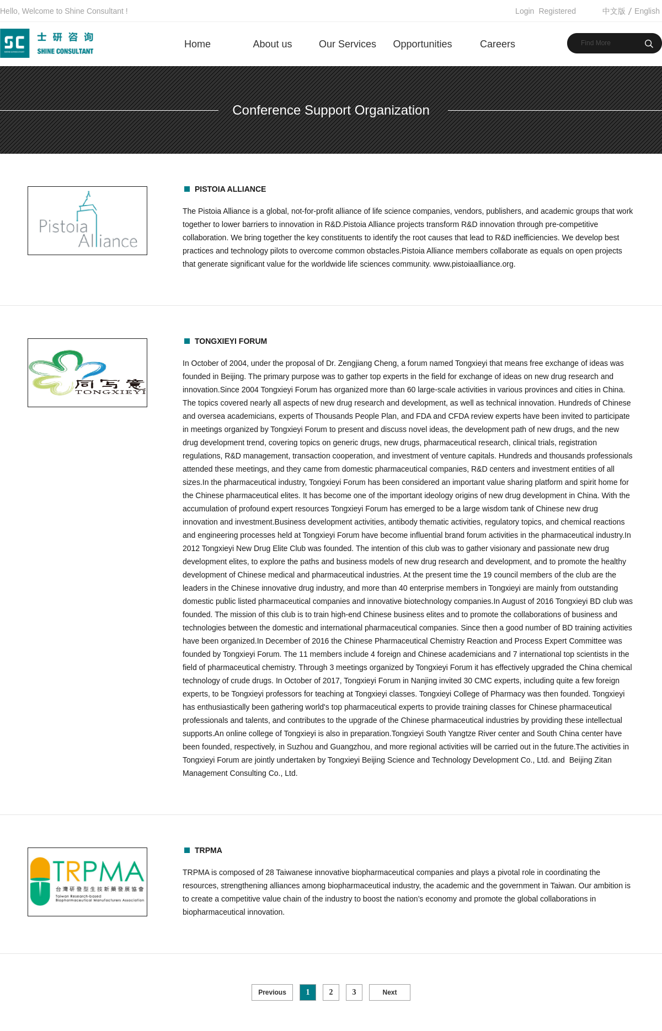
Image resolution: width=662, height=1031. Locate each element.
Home (197, 44)
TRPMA (208, 850)
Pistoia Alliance (230, 189)
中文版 (614, 11)
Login (524, 11)
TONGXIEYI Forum (231, 341)
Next (389, 992)
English (647, 11)
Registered (557, 11)
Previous (272, 992)
